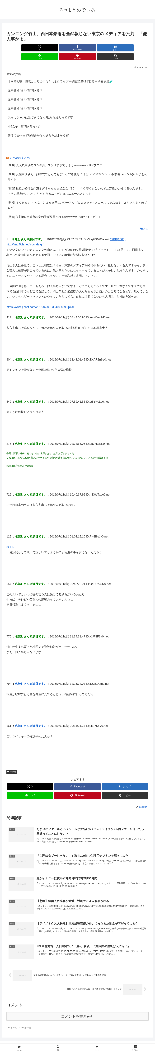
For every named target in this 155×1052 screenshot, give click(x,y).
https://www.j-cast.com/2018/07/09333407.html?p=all (40, 298)
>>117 (10, 538)
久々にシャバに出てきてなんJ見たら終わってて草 (40, 108)
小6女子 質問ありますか (24, 117)
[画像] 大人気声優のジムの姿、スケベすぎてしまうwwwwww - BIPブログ (55, 156)
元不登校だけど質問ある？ (25, 81)
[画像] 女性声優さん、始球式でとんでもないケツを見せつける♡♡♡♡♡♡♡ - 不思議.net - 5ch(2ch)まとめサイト (77, 168)
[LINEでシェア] (89, 47)
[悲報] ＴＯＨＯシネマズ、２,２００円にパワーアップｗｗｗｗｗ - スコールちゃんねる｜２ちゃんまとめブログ (77, 196)
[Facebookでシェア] (41, 47)
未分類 (11, 763)
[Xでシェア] (17, 47)
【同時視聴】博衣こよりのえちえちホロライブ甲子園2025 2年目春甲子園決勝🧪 (60, 72)
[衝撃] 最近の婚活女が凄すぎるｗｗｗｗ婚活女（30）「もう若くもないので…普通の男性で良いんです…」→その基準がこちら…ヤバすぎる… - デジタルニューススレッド (77, 182)
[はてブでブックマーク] (65, 47)
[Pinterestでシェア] (113, 47)
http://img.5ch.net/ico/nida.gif (24, 235)
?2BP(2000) (117, 230)
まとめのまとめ (19, 149)
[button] (137, 47)
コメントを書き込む (77, 1009)
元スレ (144, 220)
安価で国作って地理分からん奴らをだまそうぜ (38, 126)
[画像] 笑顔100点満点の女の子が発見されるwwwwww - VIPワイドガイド (54, 208)
